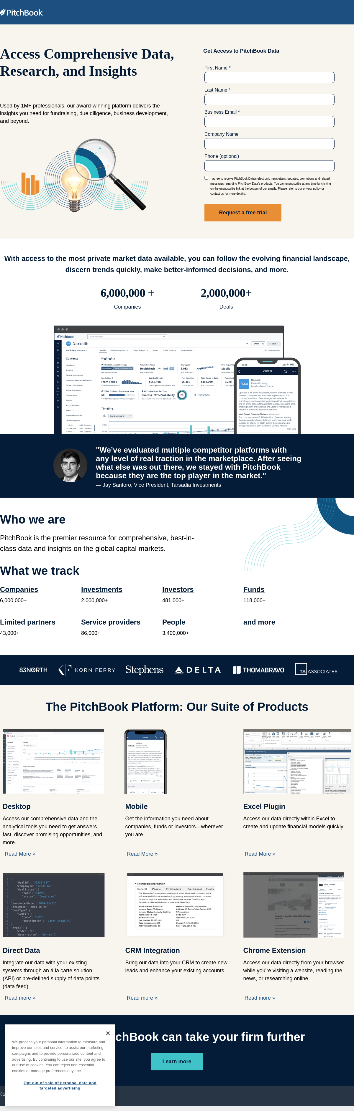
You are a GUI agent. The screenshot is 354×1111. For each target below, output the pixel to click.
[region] (60, 1065)
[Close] (107, 1033)
